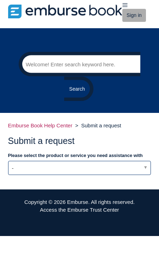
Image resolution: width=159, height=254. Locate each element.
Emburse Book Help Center (40, 125)
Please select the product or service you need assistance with (75, 155)
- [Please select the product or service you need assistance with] (13, 168)
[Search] (79, 64)
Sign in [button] (134, 15)
